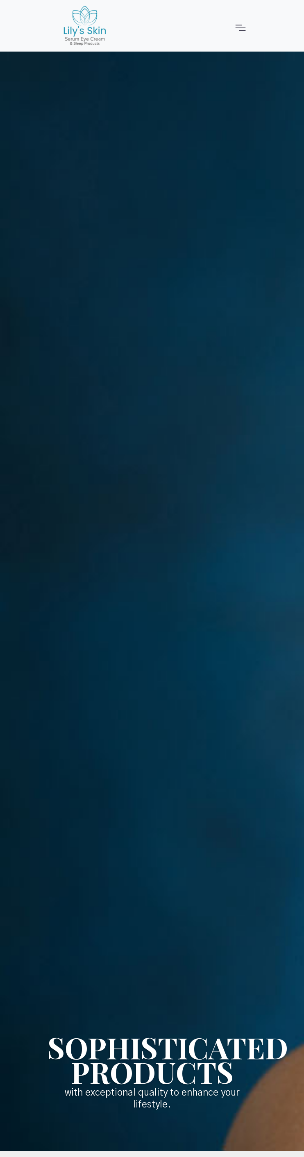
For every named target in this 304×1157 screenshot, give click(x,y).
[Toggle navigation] (238, 26)
